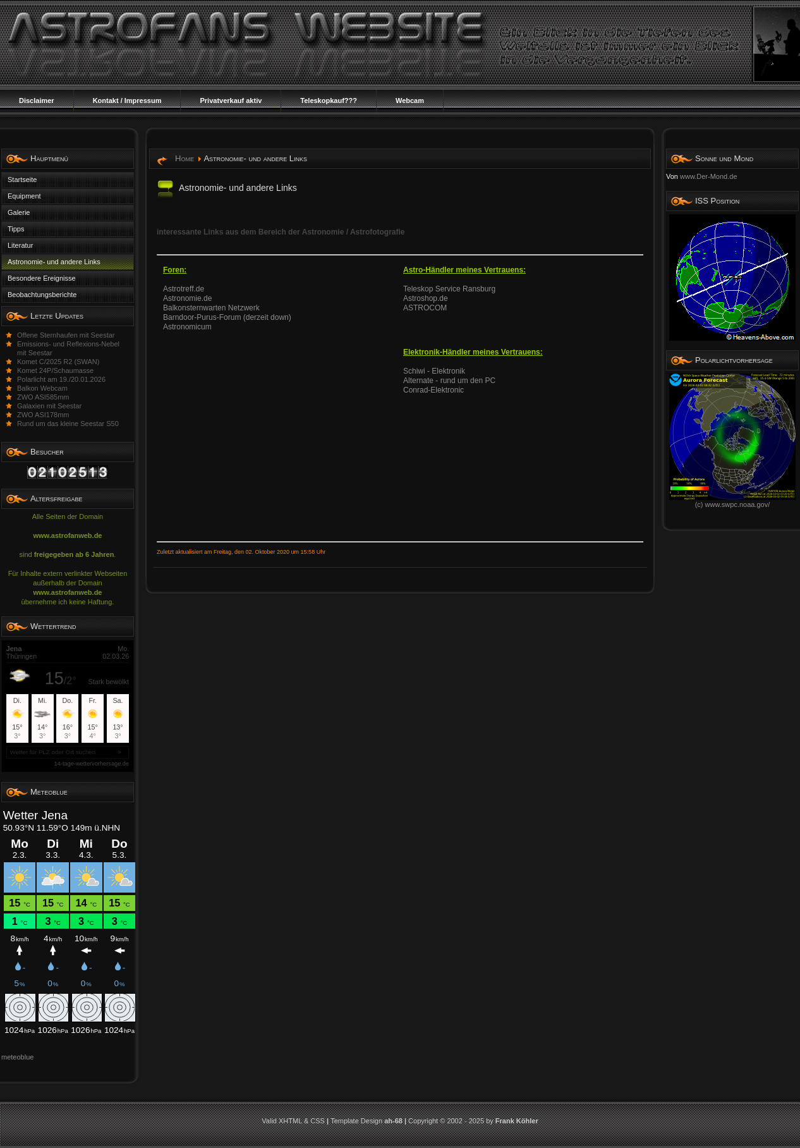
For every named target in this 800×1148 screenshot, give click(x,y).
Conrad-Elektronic (433, 390)
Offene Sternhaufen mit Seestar (66, 335)
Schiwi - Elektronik (434, 371)
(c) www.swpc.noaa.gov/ (732, 501)
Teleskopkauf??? (328, 100)
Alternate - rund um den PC (449, 380)
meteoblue (17, 1057)
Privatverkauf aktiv (231, 100)
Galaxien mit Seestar (49, 406)
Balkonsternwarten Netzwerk (211, 307)
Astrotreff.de (183, 288)
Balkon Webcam (42, 388)
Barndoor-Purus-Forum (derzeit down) (227, 317)
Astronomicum (187, 326)
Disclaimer (36, 100)
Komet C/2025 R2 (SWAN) (58, 361)
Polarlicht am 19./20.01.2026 (61, 379)
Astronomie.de (187, 298)
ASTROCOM (425, 307)
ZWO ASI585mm (43, 397)
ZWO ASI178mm (43, 414)
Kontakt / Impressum (127, 100)
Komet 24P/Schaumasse (55, 370)
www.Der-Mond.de (708, 176)
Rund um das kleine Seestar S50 (68, 423)
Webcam (410, 100)
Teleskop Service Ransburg (449, 288)
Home (184, 158)
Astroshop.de (425, 298)
